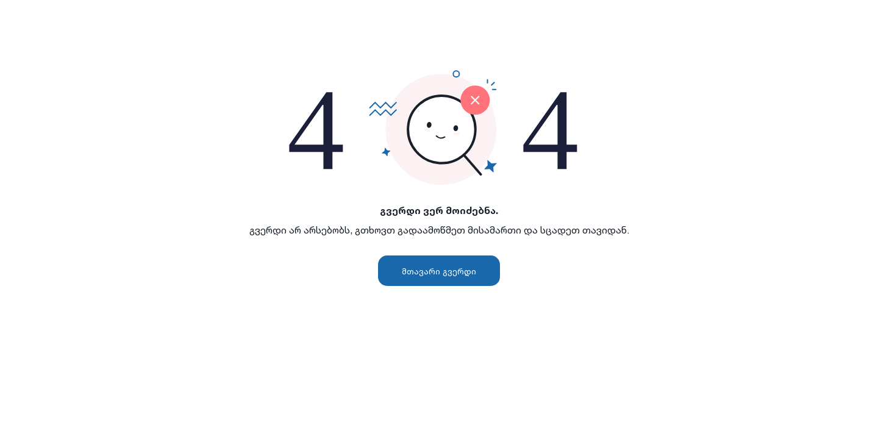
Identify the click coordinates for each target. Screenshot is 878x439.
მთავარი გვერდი (439, 271)
